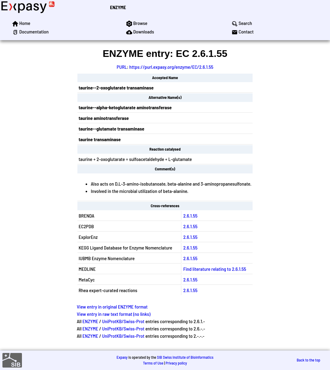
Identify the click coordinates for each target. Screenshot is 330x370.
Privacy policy (176, 363)
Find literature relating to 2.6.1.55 (214, 269)
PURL (122, 67)
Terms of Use (153, 363)
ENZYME (118, 7)
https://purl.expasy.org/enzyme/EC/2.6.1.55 (171, 67)
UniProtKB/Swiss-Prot (123, 321)
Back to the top (308, 360)
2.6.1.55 (190, 215)
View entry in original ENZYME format (112, 306)
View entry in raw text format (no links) (114, 314)
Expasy (121, 357)
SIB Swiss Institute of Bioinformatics (185, 357)
